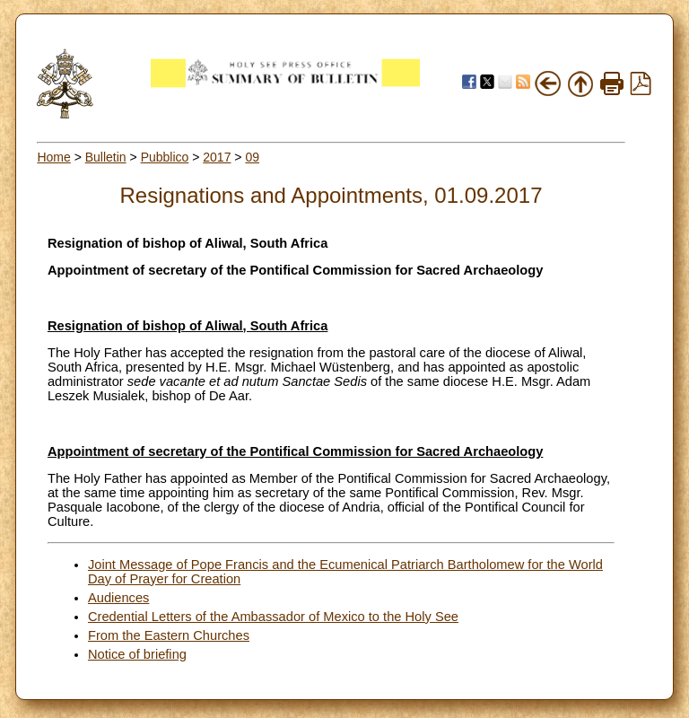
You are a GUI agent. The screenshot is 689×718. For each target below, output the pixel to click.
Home (53, 157)
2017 (217, 157)
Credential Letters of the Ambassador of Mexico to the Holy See (273, 616)
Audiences (118, 598)
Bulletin (105, 157)
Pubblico (165, 157)
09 (252, 157)
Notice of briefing (137, 654)
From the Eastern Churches (168, 635)
